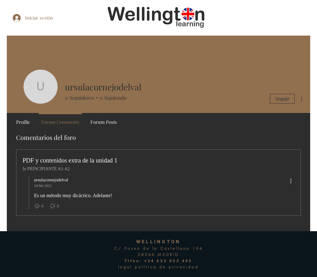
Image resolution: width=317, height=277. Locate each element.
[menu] (290, 181)
